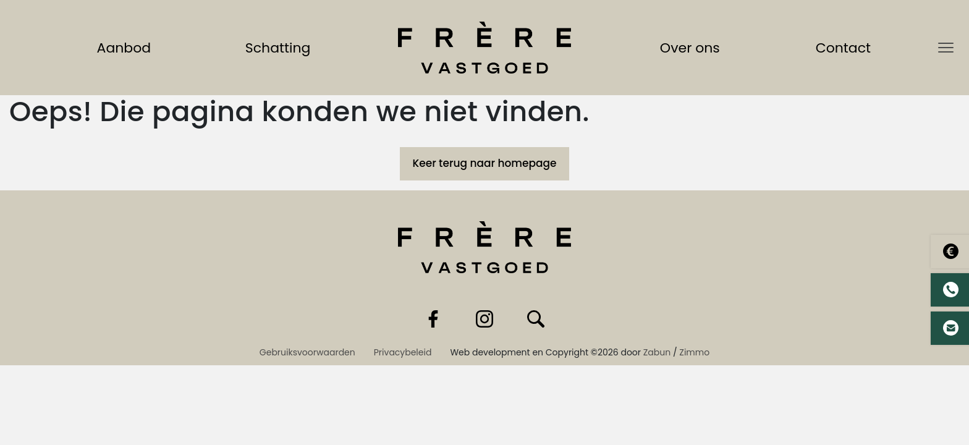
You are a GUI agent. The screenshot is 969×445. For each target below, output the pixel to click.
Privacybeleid (403, 352)
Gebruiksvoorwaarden (307, 352)
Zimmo (694, 352)
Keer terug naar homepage (484, 163)
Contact (846, 47)
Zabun (657, 352)
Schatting (280, 47)
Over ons (692, 47)
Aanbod (126, 47)
